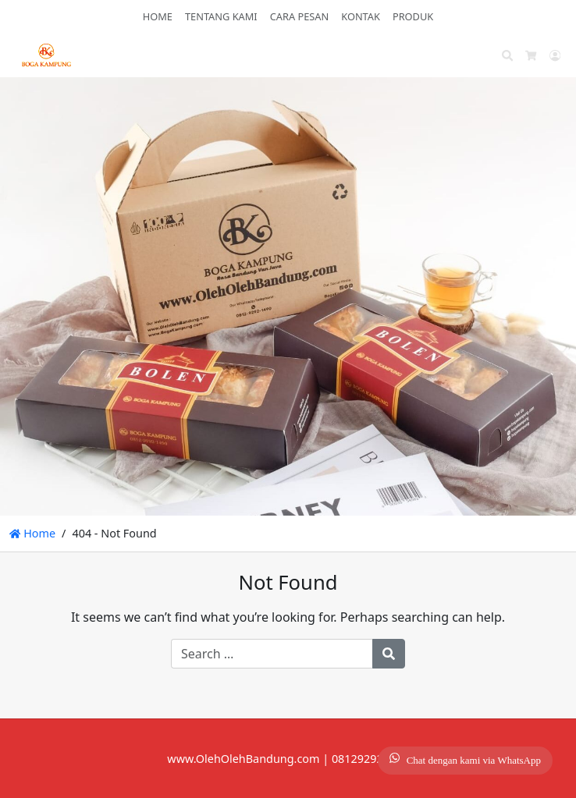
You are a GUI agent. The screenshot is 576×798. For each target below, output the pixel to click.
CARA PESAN (299, 16)
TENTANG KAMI (221, 16)
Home (32, 533)
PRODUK (413, 16)
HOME (157, 16)
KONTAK (360, 16)
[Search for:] (272, 654)
